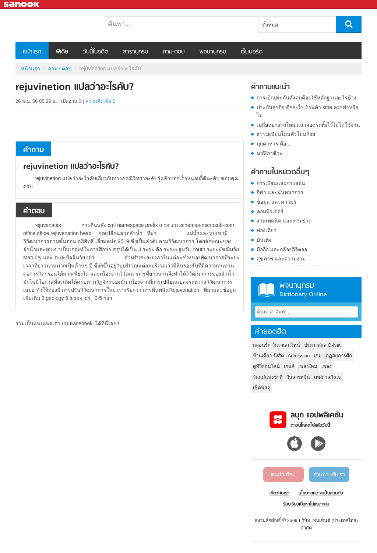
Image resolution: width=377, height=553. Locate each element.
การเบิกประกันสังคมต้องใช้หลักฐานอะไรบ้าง (306, 98)
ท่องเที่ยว (266, 230)
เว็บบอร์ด (252, 52)
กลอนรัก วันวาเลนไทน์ (276, 345)
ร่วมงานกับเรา (329, 474)
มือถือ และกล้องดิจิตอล (282, 249)
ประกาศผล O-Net (322, 345)
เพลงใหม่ (308, 366)
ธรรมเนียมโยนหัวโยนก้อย (286, 134)
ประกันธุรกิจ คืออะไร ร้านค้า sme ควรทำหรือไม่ (307, 111)
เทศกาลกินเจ (327, 377)
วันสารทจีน (298, 377)
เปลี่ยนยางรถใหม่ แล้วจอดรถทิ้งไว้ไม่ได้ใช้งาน (308, 125)
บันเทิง (264, 240)
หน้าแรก (32, 52)
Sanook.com (22, 4)
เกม (318, 355)
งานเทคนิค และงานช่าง (284, 221)
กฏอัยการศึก (339, 355)
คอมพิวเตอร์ (270, 211)
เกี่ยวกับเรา (279, 493)
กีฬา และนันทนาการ (280, 192)
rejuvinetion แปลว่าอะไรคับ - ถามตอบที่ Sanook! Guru (54, 25)
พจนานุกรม (213, 52)
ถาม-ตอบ (174, 52)
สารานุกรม (135, 52)
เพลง (326, 366)
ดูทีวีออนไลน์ (266, 366)
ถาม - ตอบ (59, 68)
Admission (299, 355)
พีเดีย (62, 52)
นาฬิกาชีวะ (269, 153)
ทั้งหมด (270, 25)
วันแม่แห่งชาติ (267, 377)
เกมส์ (289, 366)
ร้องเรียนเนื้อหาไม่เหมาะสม (306, 504)
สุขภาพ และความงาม (281, 259)
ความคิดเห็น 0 (100, 101)
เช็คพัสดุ (261, 388)
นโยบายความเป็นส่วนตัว (321, 493)
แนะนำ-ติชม (283, 474)
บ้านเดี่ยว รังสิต (268, 355)
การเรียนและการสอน (281, 183)
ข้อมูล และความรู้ (276, 202)
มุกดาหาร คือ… (274, 144)
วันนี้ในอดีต (95, 52)
